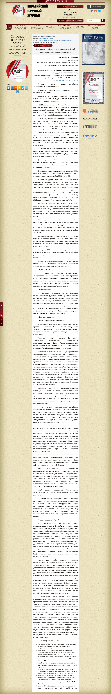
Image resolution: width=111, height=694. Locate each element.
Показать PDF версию (43, 45)
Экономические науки (46, 38)
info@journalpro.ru (70, 17)
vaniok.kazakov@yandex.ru (68, 80)
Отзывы (50, 27)
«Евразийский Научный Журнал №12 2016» (55, 40)
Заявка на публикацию (70, 21)
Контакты (79, 27)
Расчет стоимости (70, 6)
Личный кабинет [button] (96, 6)
